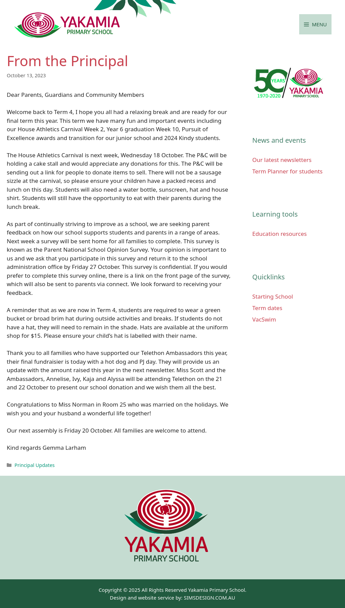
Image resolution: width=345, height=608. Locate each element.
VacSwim (264, 319)
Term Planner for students (287, 171)
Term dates (267, 308)
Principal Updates (34, 465)
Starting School (272, 296)
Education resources (279, 234)
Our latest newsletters (282, 160)
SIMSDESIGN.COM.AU (209, 597)
